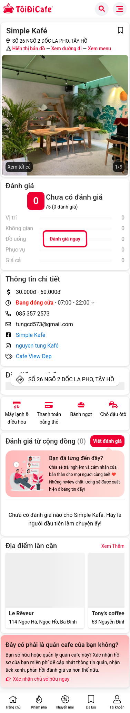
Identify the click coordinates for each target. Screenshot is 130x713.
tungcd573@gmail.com (44, 324)
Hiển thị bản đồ (28, 48)
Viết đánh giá (107, 441)
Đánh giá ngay (64, 238)
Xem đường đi (66, 48)
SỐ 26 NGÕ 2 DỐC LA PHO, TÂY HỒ (71, 379)
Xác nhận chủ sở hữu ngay (37, 679)
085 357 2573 (33, 313)
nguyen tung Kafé (37, 345)
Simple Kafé (30, 335)
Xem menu (99, 48)
